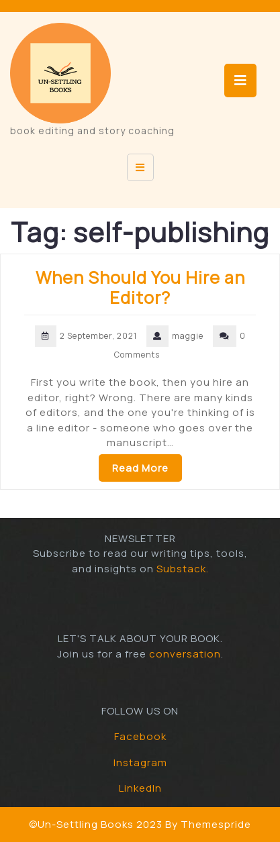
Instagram (140, 762)
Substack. (182, 569)
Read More (140, 468)
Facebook (140, 736)
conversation (185, 654)
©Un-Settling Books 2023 (95, 824)
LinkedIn (140, 788)
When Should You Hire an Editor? (140, 287)
